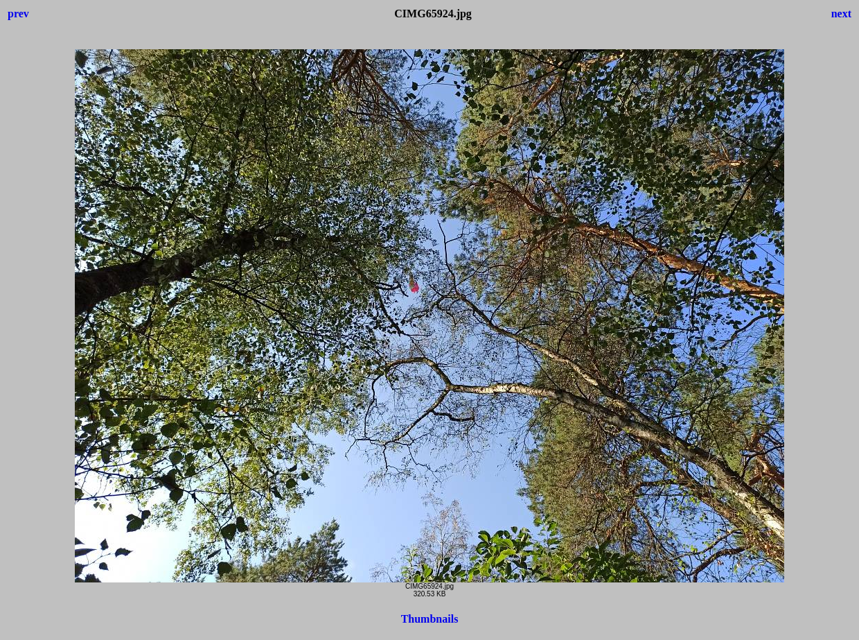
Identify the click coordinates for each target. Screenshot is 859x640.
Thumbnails (430, 619)
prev (18, 13)
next (841, 13)
